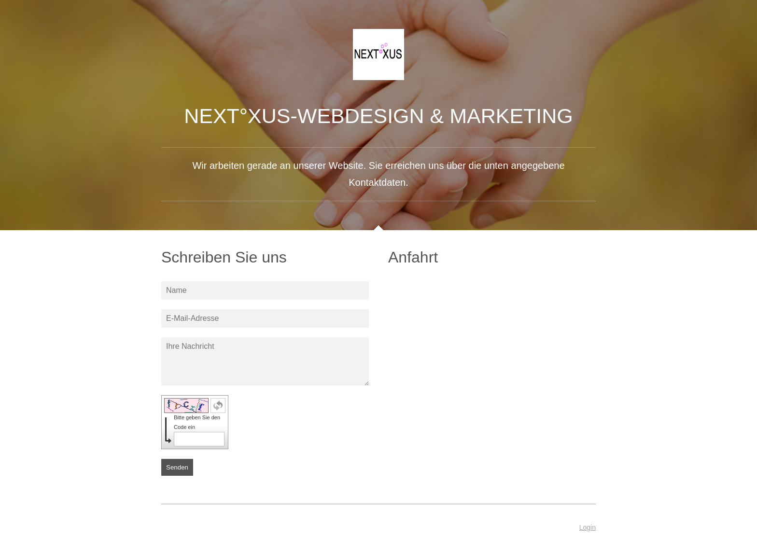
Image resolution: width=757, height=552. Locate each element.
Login (587, 527)
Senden (177, 467)
